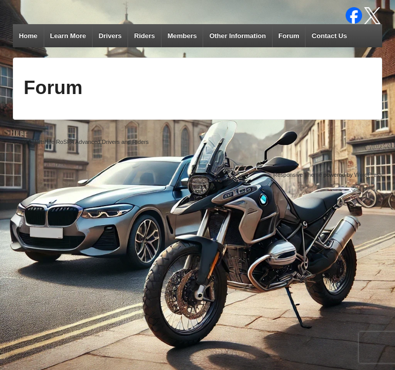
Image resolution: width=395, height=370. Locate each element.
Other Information (237, 36)
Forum (288, 36)
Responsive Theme (297, 175)
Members (182, 36)
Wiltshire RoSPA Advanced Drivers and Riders (90, 142)
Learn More (68, 36)
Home (28, 36)
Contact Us (329, 36)
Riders (144, 36)
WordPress (368, 175)
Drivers (110, 36)
